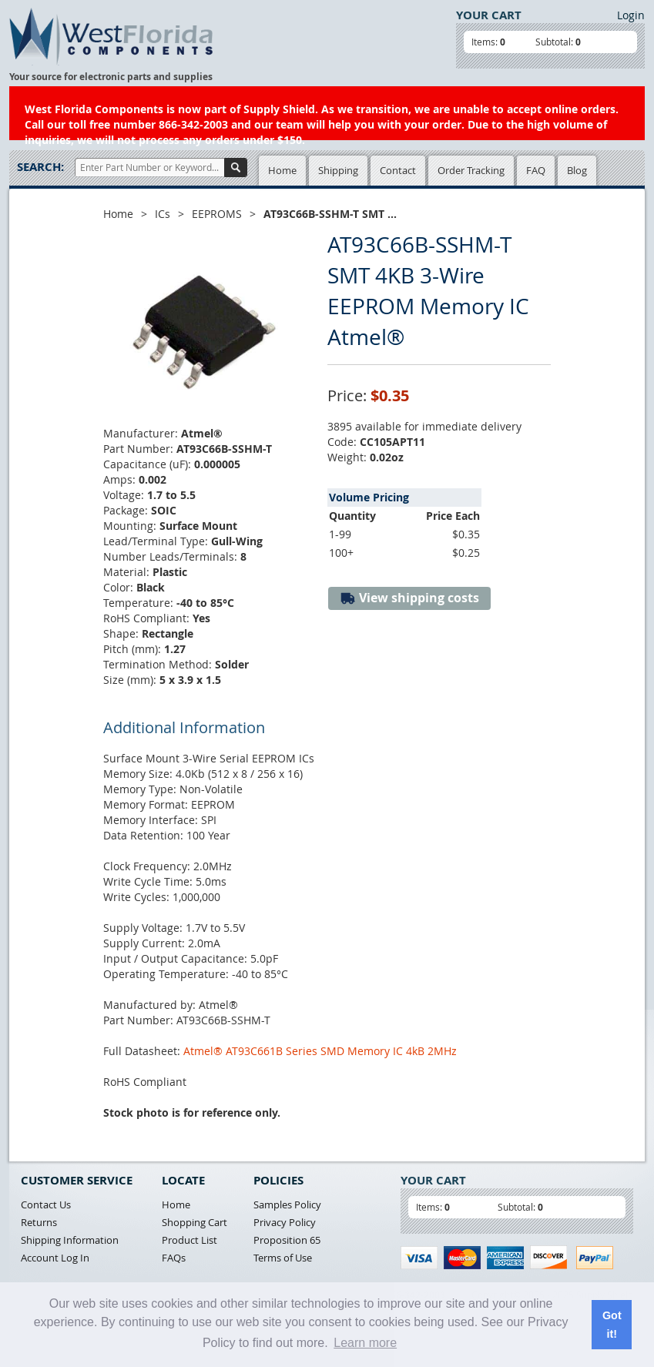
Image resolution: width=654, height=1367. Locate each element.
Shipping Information (70, 1240)
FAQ (535, 170)
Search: (40, 167)
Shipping (338, 170)
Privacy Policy (284, 1222)
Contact (398, 170)
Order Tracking (471, 170)
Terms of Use (282, 1258)
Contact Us (46, 1204)
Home (282, 170)
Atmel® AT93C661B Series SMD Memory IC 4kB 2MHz (320, 1051)
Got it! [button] (612, 1324)
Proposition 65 (286, 1240)
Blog (577, 170)
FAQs (174, 1258)
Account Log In (55, 1258)
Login (631, 15)
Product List (189, 1240)
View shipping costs (409, 598)
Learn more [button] (365, 1342)
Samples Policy (287, 1204)
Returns (39, 1222)
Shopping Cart (194, 1222)
